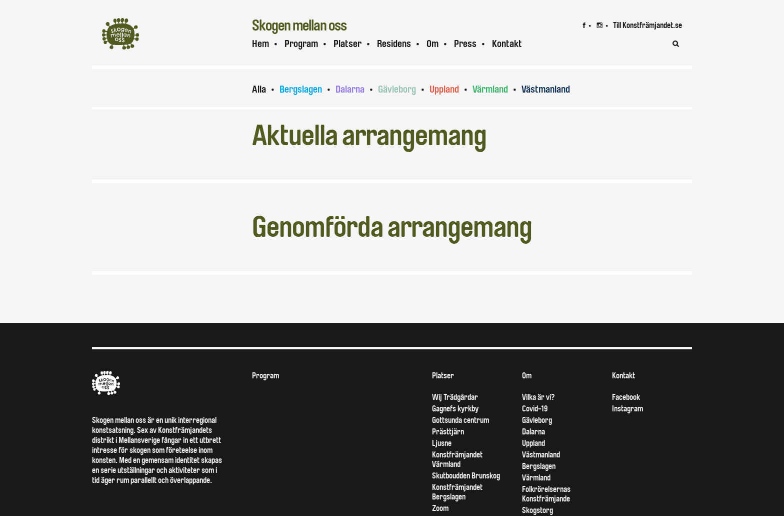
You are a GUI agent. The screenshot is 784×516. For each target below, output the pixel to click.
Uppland (444, 89)
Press (465, 44)
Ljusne (442, 443)
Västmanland (546, 89)
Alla (259, 89)
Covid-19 (535, 408)
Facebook (626, 397)
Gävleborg (397, 89)
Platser (348, 44)
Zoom (440, 508)
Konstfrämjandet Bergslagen (457, 491)
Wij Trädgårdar (455, 397)
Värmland (490, 89)
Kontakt (507, 44)
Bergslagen (301, 89)
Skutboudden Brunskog (466, 475)
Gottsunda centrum (460, 420)
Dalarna (350, 89)
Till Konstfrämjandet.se (647, 25)
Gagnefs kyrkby (455, 408)
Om (432, 44)
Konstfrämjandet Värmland (457, 459)
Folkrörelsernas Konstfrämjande (546, 493)
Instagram (627, 408)
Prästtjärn (448, 431)
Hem (260, 44)
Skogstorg (537, 510)
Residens (394, 44)
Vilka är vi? (538, 397)
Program (301, 44)
